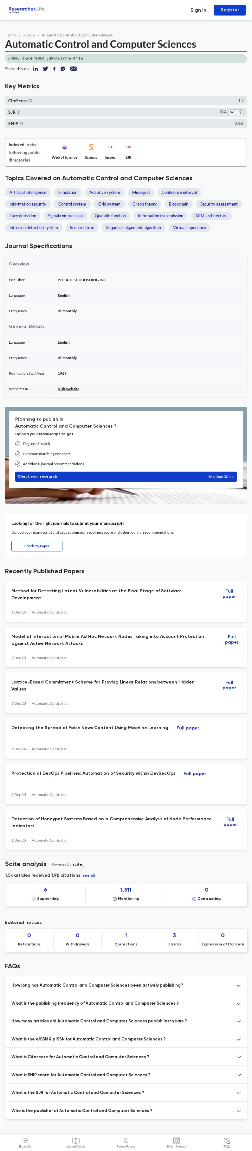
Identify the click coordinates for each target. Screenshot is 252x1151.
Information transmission (160, 215)
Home (11, 35)
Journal (29, 35)
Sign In (198, 10)
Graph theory (144, 204)
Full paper (229, 594)
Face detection (23, 215)
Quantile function (110, 215)
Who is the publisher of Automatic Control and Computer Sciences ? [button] (81, 1111)
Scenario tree (82, 227)
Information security (28, 204)
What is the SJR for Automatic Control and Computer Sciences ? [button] (77, 1093)
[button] (30, 100)
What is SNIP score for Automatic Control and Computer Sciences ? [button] (81, 1075)
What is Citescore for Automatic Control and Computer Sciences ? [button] (80, 1057)
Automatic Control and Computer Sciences (77, 35)
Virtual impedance (189, 227)
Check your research (126, 476)
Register (230, 10)
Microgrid (141, 192)
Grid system (109, 204)
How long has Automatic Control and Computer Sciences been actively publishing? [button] (97, 985)
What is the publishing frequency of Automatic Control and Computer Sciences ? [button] (95, 1004)
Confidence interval (179, 192)
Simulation (67, 192)
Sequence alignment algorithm (133, 227)
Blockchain (178, 204)
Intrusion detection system (34, 227)
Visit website (68, 388)
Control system (72, 204)
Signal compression (65, 215)
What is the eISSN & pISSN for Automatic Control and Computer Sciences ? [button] (88, 1039)
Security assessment (219, 204)
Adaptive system (104, 192)
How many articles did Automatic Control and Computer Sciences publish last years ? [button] (99, 1021)
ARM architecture (211, 215)
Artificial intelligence (28, 192)
